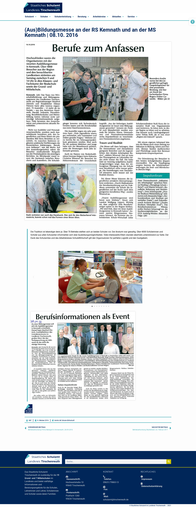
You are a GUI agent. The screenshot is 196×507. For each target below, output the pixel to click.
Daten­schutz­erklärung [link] (151, 486)
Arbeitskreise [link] (100, 17)
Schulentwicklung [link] (64, 17)
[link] (192, 21)
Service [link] (132, 17)
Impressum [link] (146, 479)
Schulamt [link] (30, 17)
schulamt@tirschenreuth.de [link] (115, 499)
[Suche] (168, 461)
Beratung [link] (83, 17)
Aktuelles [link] (118, 17)
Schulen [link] (45, 17)
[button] (33, 276)
